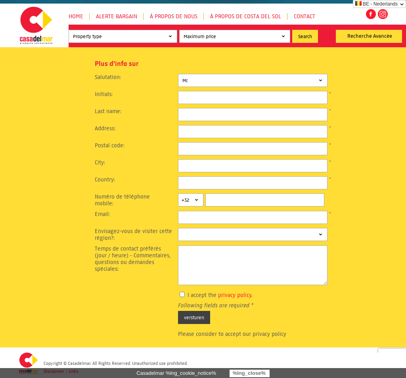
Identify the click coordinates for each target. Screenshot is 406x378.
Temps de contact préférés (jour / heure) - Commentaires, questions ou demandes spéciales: (132, 258)
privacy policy (234, 295)
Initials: (104, 94)
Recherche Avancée (369, 36)
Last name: (108, 111)
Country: (105, 179)
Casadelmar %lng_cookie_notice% (176, 373)
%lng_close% (249, 373)
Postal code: (109, 145)
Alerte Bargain (116, 16)
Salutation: (108, 77)
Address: (105, 128)
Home (76, 16)
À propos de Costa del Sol (245, 16)
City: (100, 162)
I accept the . (220, 295)
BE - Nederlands (376, 4)
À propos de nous (173, 16)
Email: (102, 214)
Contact (304, 16)
